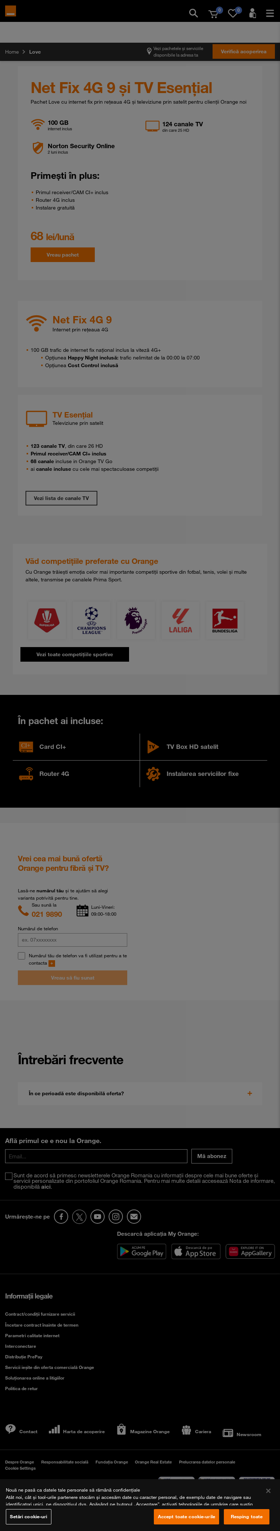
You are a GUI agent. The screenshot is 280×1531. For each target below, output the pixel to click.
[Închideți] (268, 1491)
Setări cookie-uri (28, 1516)
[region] (140, 1505)
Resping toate (247, 1516)
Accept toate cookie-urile (186, 1516)
